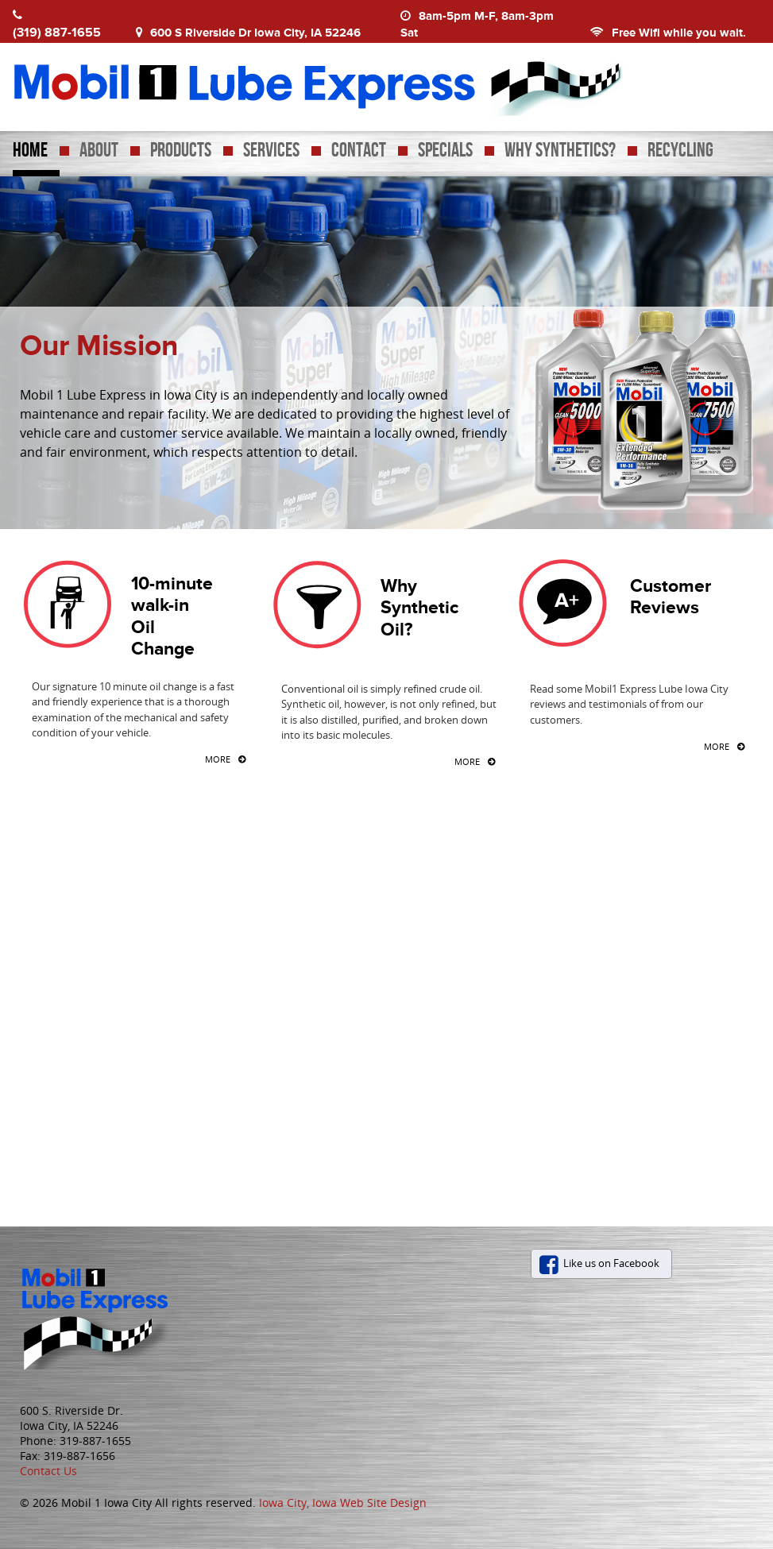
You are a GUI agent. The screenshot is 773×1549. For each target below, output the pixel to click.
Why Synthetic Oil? (419, 607)
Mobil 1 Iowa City (105, 1316)
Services (271, 151)
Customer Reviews (670, 596)
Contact (358, 151)
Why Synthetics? (560, 151)
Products (180, 151)
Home (30, 151)
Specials (445, 151)
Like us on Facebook (611, 1263)
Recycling (680, 151)
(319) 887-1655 (57, 32)
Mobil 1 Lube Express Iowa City (379, 83)
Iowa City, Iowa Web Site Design (343, 1502)
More (217, 759)
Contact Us (48, 1470)
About (98, 151)
